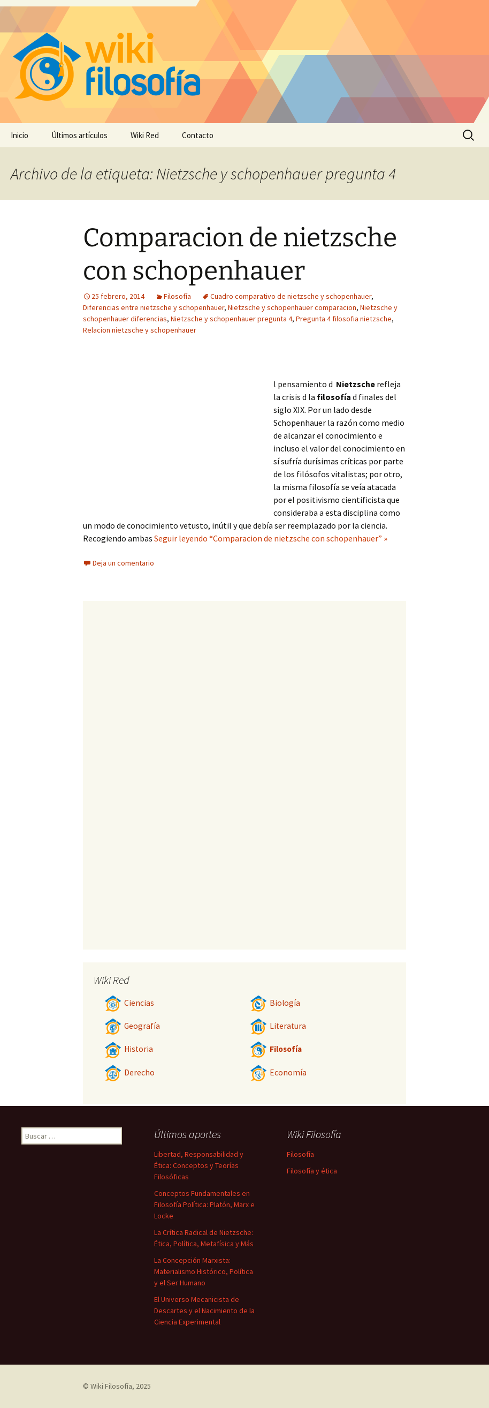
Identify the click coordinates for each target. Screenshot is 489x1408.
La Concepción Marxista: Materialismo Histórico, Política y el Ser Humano (203, 1271)
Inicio (19, 135)
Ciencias (129, 1003)
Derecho (129, 1072)
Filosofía (177, 296)
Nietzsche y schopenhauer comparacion (292, 307)
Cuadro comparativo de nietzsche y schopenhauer (290, 296)
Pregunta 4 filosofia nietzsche (344, 318)
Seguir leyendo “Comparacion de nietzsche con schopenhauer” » (270, 538)
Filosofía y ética (312, 1171)
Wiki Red (145, 135)
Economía (278, 1072)
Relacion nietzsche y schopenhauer (139, 330)
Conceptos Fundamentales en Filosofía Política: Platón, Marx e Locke (204, 1204)
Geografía (132, 1026)
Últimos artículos (79, 135)
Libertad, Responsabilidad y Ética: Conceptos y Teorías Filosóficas (198, 1165)
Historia (128, 1049)
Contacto (197, 135)
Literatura (278, 1026)
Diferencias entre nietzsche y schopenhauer (153, 307)
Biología (275, 1003)
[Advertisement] (178, 432)
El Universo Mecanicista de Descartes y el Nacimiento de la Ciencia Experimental (204, 1310)
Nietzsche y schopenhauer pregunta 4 (231, 318)
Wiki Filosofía (111, 1386)
